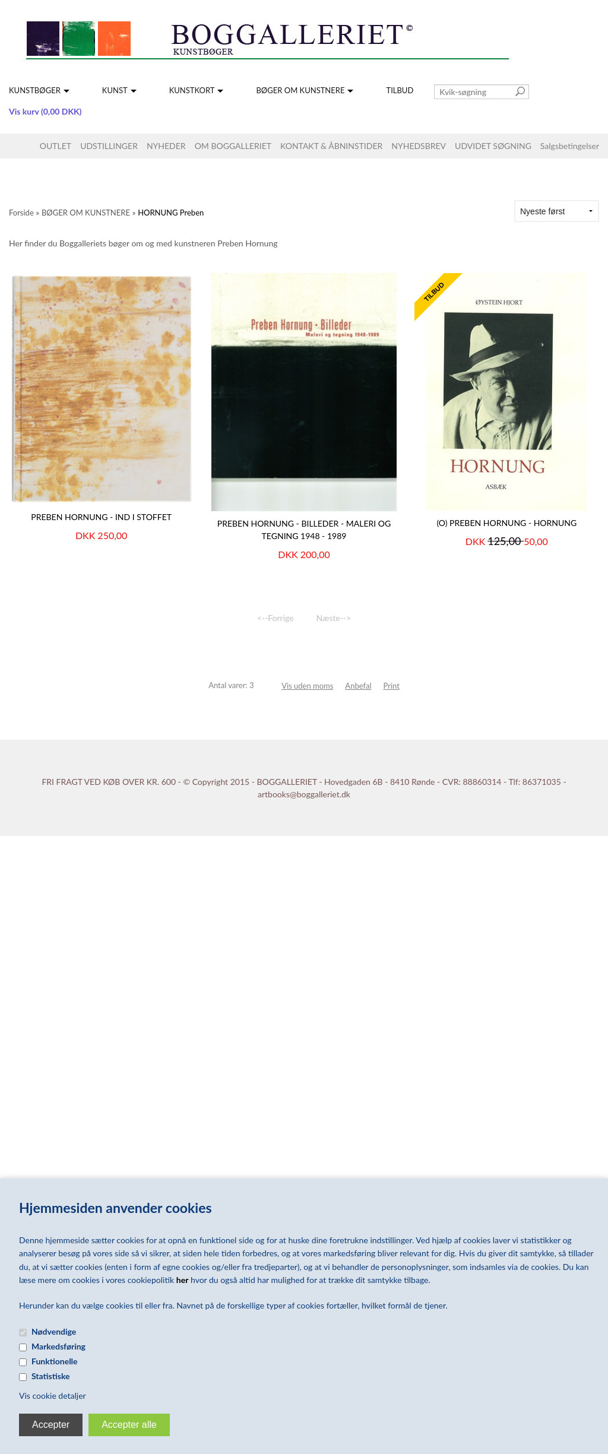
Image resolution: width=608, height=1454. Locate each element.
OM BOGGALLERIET (233, 146)
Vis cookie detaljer (52, 1395)
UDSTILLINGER (109, 146)
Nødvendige (53, 1331)
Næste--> (334, 618)
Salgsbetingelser (569, 146)
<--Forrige (275, 618)
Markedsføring (58, 1346)
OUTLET (55, 146)
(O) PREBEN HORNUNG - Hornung (506, 523)
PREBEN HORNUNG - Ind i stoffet (101, 517)
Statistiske (50, 1376)
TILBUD (399, 90)
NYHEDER (166, 146)
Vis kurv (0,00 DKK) (45, 111)
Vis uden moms (307, 685)
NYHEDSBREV (418, 146)
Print (392, 685)
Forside (21, 212)
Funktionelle (54, 1361)
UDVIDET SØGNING (493, 146)
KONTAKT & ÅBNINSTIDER (331, 146)
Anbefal (358, 685)
